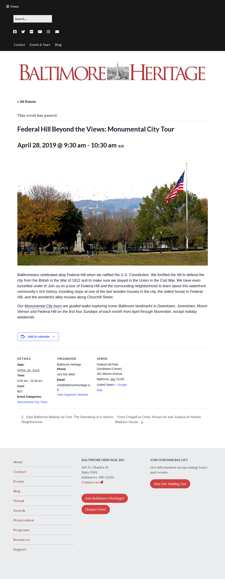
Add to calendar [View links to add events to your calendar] (39, 336)
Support (19, 549)
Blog (16, 491)
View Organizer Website (72, 394)
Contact (19, 472)
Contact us (92, 482)
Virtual (18, 501)
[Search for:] (32, 19)
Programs (21, 530)
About (18, 462)
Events (18, 481)
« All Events (26, 101)
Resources (21, 539)
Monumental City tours (43, 306)
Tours (43, 402)
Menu (14, 6)
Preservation (23, 520)
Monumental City (28, 402)
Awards (19, 510)
